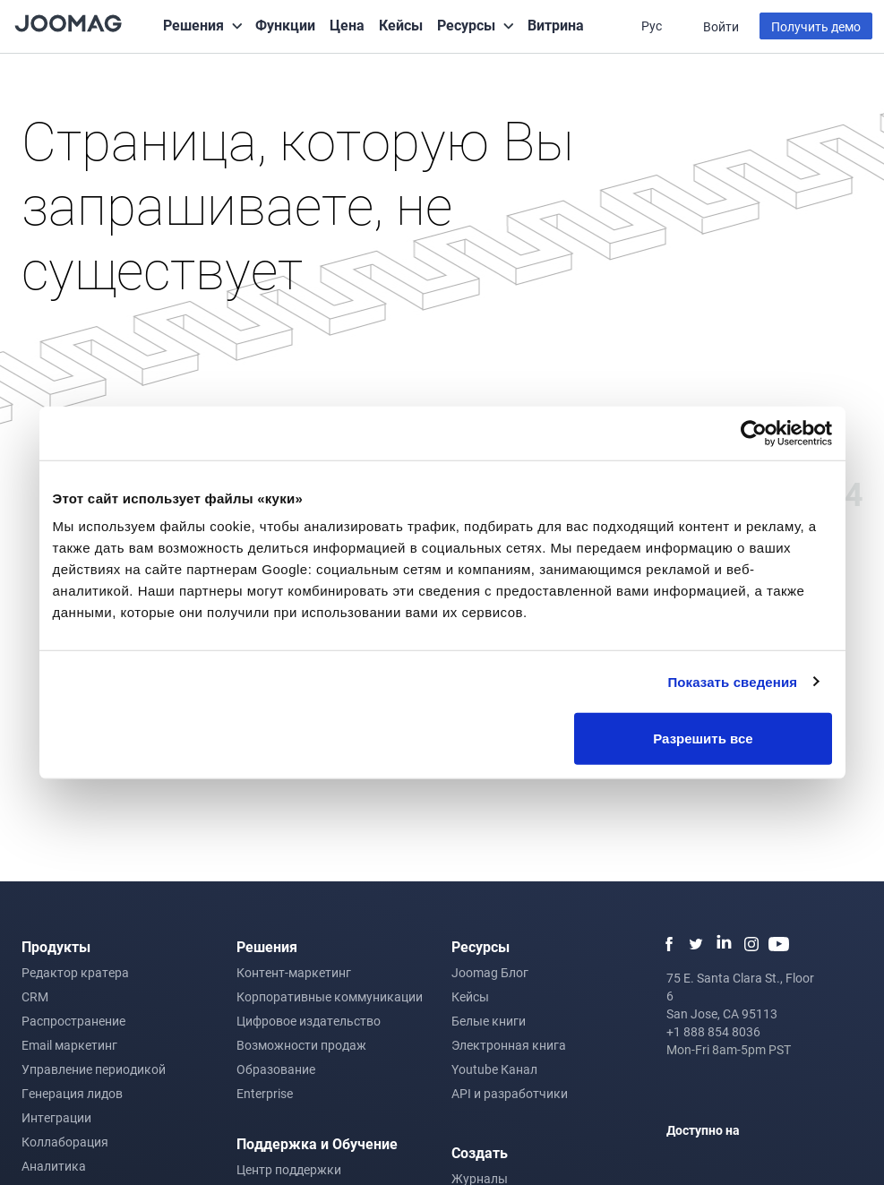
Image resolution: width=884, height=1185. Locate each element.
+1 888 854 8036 (713, 1031)
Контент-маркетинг (293, 972)
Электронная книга (508, 1044)
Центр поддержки (288, 1169)
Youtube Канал (494, 1069)
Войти (721, 26)
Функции (285, 24)
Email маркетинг (69, 1044)
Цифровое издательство (308, 1020)
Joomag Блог (489, 972)
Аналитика (53, 1165)
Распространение (73, 1020)
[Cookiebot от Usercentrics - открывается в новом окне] (753, 432)
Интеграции (56, 1117)
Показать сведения (732, 681)
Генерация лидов (72, 1093)
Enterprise (264, 1093)
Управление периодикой (93, 1069)
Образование (275, 1069)
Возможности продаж (301, 1044)
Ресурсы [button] (466, 24)
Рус (653, 25)
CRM (34, 996)
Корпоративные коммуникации (329, 996)
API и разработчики (509, 1093)
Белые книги (488, 1020)
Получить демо (816, 26)
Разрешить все (702, 738)
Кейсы (401, 24)
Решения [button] (193, 24)
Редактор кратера (75, 972)
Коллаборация (64, 1141)
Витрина (556, 24)
